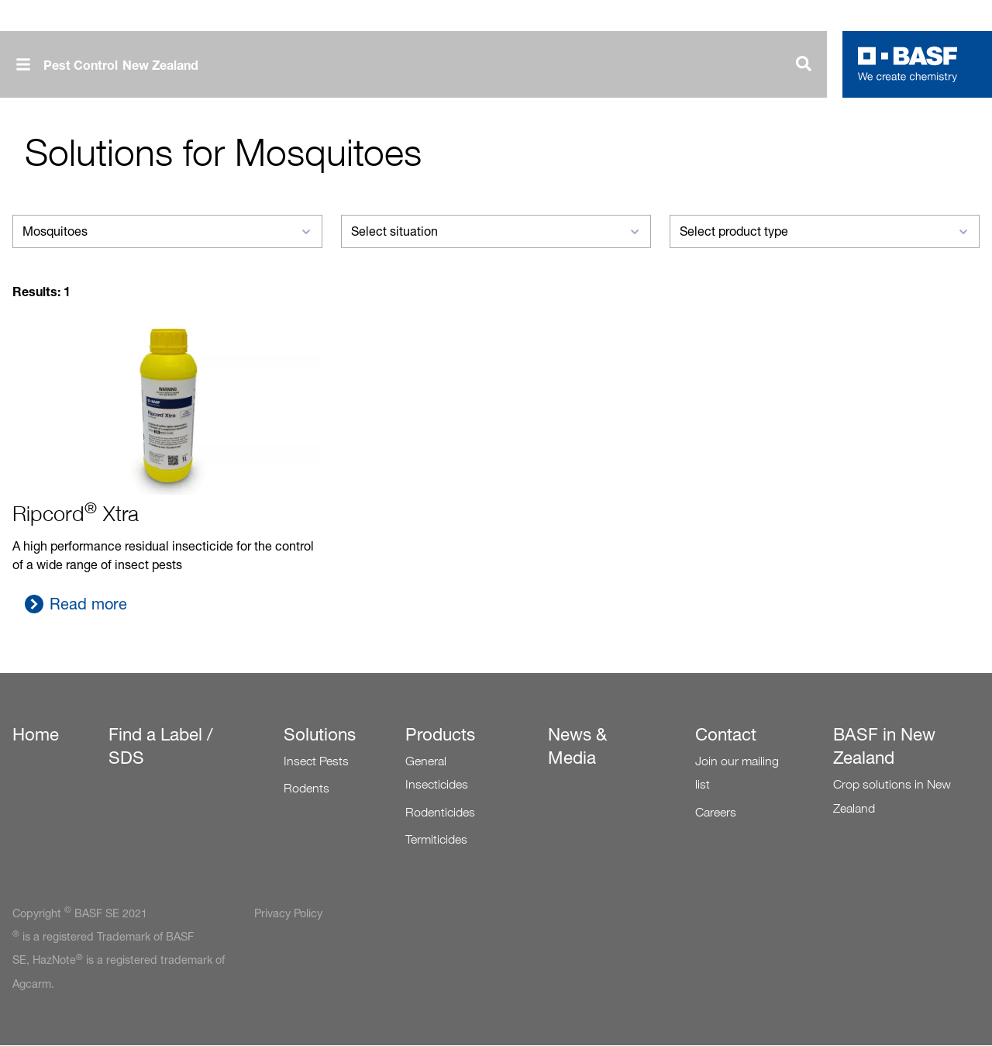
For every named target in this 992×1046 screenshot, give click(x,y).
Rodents (306, 788)
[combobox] (167, 231)
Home (35, 734)
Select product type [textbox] (734, 231)
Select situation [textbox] (394, 231)
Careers (715, 812)
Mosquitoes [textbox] (55, 231)
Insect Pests (316, 761)
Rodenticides (440, 812)
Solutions (320, 734)
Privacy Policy (288, 913)
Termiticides (436, 839)
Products (440, 734)
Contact (725, 734)
